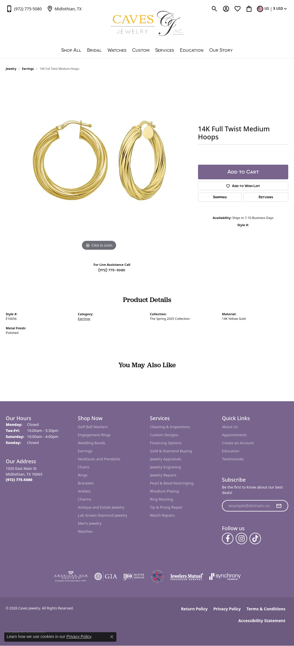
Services (164, 50)
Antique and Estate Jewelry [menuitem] (101, 507)
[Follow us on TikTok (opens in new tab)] (255, 538)
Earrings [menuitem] (85, 450)
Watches (116, 50)
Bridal (94, 50)
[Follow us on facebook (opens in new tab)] (227, 538)
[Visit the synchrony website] (225, 576)
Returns (266, 197)
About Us (230, 426)
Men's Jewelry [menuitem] (89, 523)
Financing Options (166, 442)
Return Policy (194, 609)
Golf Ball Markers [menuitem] (93, 426)
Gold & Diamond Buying (171, 450)
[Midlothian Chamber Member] (157, 576)
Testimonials (233, 459)
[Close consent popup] (112, 637)
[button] (214, 8)
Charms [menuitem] (84, 499)
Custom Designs (164, 434)
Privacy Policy (227, 609)
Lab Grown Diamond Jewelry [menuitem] (102, 515)
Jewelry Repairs (163, 475)
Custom (140, 50)
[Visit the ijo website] (134, 576)
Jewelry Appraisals (166, 459)
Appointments (234, 434)
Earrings (28, 69)
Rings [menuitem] (83, 475)
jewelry (11, 69)
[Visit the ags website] (71, 576)
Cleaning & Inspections (170, 426)
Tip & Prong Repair (166, 507)
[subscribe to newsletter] (279, 506)
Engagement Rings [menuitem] (94, 434)
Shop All (71, 50)
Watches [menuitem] (85, 531)
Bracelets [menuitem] (86, 483)
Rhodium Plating (164, 491)
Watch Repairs (162, 515)
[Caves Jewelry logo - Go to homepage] (147, 24)
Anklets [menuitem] (84, 491)
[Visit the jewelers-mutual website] (186, 576)
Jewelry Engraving (165, 467)
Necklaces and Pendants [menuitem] (99, 459)
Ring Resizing (161, 499)
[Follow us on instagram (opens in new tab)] (241, 538)
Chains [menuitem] (84, 467)
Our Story (221, 50)
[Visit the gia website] (105, 576)
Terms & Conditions (266, 609)
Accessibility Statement (261, 620)
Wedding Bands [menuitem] (91, 442)
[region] (99, 166)
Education (191, 50)
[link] (24, 8)
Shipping (220, 197)
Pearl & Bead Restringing (172, 483)
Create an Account (238, 442)
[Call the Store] (19, 479)
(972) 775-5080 (111, 269)
